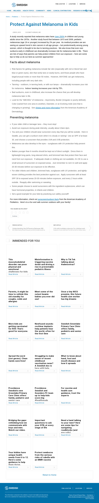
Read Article (13, 274)
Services (82, 4)
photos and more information (48, 108)
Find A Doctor (60, 4)
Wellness (17, 11)
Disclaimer (90, 495)
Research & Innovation (82, 11)
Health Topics (28, 11)
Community (40, 11)
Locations (72, 4)
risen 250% (59, 36)
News (49, 11)
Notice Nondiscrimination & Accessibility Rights (81, 497)
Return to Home (49, 475)
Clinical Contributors (62, 11)
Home (9, 11)
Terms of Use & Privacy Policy (77, 495)
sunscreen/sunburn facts (48, 199)
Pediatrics (15, 16)
